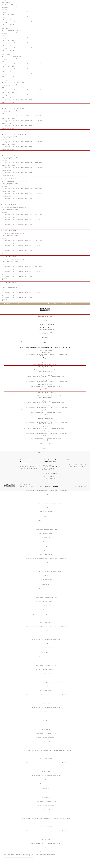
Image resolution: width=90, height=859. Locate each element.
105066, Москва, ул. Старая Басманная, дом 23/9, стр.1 (18, 303)
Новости (45, 720)
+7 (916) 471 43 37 (54, 303)
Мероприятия (45, 788)
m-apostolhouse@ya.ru (81, 303)
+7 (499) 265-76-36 (67, 303)
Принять (79, 855)
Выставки (45, 652)
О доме (45, 448)
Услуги (45, 516)
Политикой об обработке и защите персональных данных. (18, 857)
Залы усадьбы (45, 584)
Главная (45, 380)
